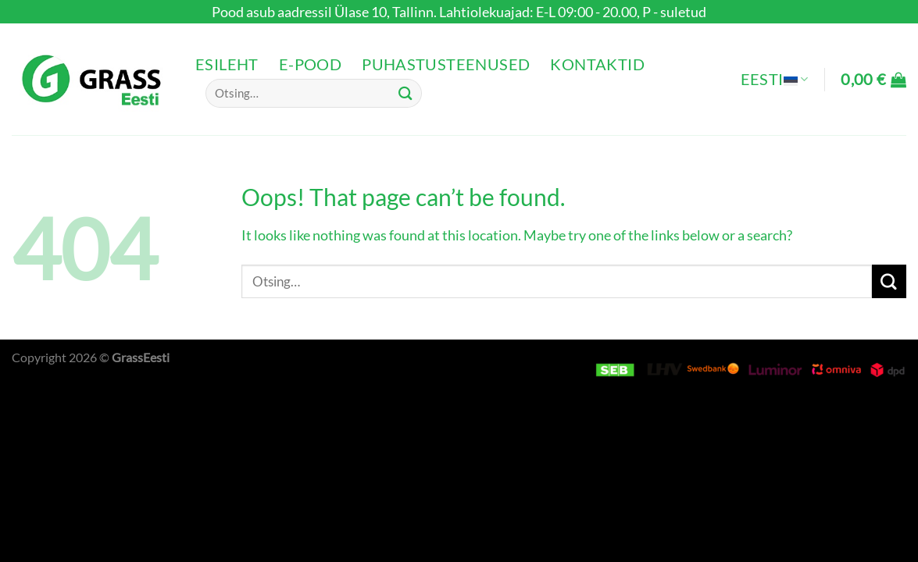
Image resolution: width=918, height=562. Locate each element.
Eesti (775, 79)
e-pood (310, 64)
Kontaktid (597, 64)
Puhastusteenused (446, 64)
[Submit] (405, 93)
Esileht (227, 64)
